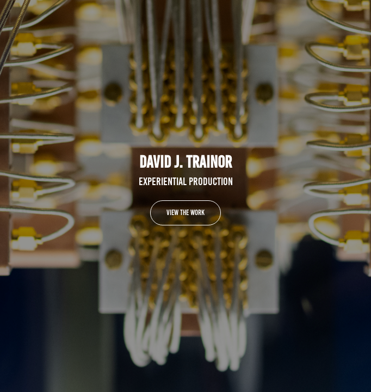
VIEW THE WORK (185, 213)
